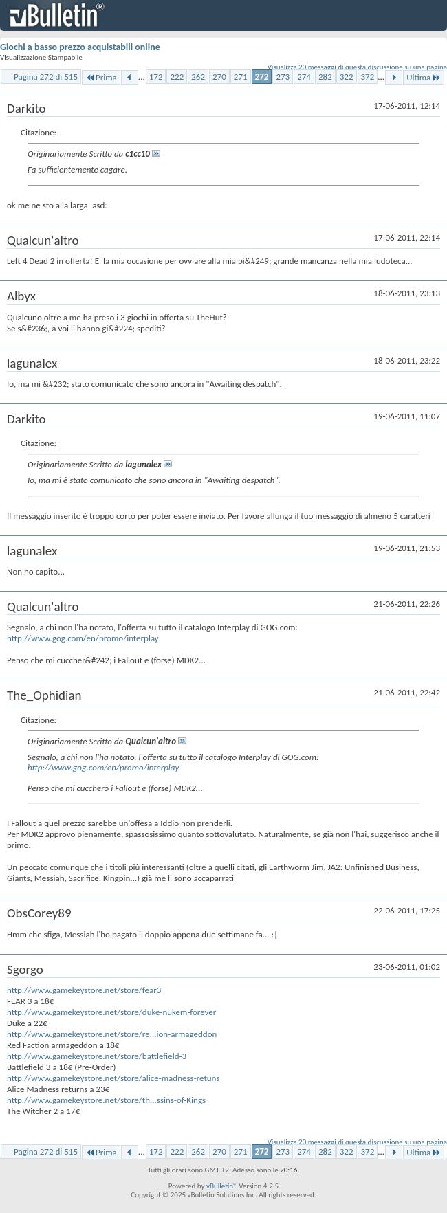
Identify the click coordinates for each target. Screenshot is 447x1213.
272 (262, 76)
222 (177, 76)
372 (368, 76)
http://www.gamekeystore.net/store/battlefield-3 (96, 1056)
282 (325, 76)
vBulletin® (221, 1185)
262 (198, 76)
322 (346, 76)
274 (304, 76)
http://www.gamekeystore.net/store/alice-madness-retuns (113, 1078)
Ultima (423, 77)
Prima (101, 77)
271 (241, 76)
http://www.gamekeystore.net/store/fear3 (84, 990)
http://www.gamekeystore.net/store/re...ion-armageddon (112, 1034)
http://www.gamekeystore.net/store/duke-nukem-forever (111, 1012)
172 (156, 76)
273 (283, 76)
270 (219, 76)
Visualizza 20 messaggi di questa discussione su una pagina (357, 67)
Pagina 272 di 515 (46, 76)
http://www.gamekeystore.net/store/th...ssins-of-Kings (106, 1100)
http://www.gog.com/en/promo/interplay (83, 638)
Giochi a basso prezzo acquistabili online (80, 47)
